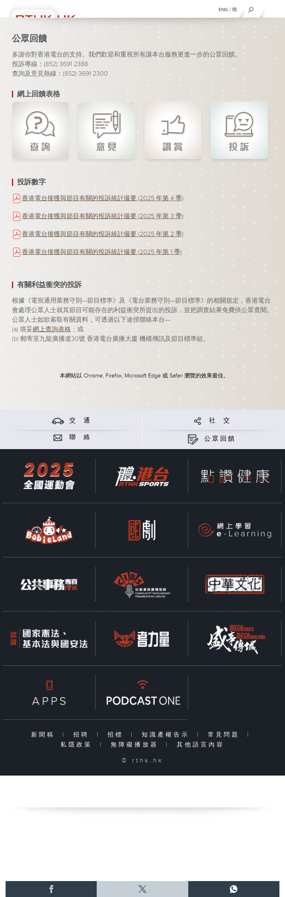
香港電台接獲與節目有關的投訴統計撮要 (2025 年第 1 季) (102, 252)
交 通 (80, 420)
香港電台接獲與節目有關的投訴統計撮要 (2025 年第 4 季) (102, 198)
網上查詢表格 (52, 329)
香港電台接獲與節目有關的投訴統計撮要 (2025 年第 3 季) (102, 216)
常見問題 (225, 734)
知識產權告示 (167, 734)
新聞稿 (45, 734)
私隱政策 (78, 744)
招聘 (83, 734)
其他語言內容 (200, 744)
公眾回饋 (220, 439)
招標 (117, 734)
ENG (223, 9)
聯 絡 (80, 437)
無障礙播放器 (136, 744)
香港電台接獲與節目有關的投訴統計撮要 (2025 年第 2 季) (102, 234)
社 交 (220, 420)
